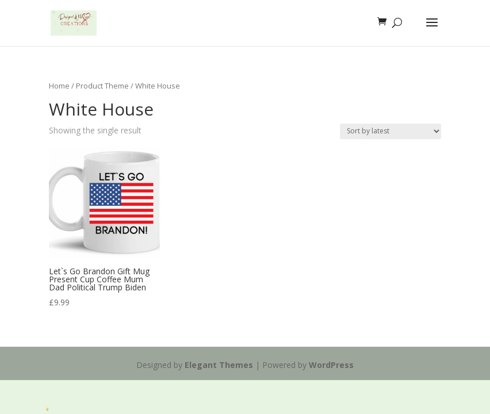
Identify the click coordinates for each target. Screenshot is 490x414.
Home (59, 85)
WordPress (331, 364)
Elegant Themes (219, 364)
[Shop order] (390, 131)
